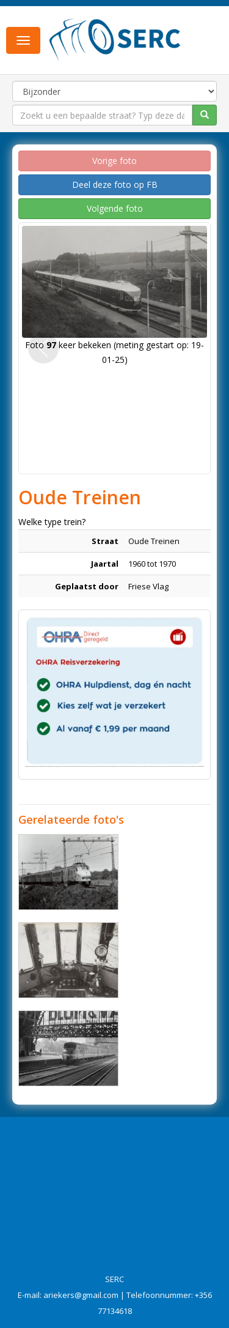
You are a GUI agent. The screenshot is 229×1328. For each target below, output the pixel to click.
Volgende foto (115, 208)
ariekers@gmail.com (80, 1294)
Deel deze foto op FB (115, 184)
